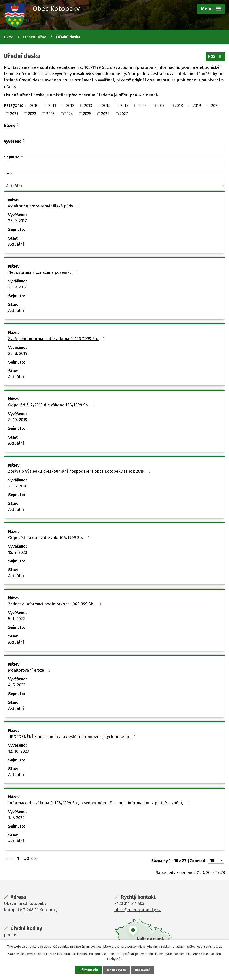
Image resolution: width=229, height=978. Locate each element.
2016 (142, 105)
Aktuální (16, 244)
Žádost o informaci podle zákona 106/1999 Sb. (55, 604)
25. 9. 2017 (17, 220)
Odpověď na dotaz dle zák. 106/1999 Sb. (49, 537)
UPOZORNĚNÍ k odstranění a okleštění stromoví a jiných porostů (72, 736)
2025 (87, 113)
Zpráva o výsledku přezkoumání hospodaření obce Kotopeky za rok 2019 (80, 471)
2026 (105, 113)
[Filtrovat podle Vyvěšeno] (114, 151)
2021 (14, 113)
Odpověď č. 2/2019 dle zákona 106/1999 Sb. (52, 405)
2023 (50, 113)
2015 (124, 105)
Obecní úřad (35, 37)
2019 (197, 105)
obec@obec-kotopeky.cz (137, 909)
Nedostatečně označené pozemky (44, 272)
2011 (52, 105)
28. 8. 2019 (18, 353)
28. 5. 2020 (18, 486)
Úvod (9, 37)
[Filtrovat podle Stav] (114, 186)
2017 (161, 105)
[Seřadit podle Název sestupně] (17, 125)
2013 (88, 105)
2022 (32, 113)
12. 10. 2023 (18, 751)
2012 (70, 105)
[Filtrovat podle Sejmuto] (114, 168)
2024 (68, 113)
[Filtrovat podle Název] (114, 134)
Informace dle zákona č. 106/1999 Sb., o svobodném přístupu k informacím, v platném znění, (99, 802)
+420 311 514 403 (129, 903)
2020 (215, 105)
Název (9, 125)
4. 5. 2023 (16, 685)
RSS (215, 56)
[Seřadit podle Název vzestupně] (17, 124)
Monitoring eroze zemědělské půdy (44, 206)
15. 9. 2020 (17, 552)
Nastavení (142, 970)
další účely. (214, 947)
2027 (124, 113)
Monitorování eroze (30, 670)
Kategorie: (13, 105)
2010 (34, 105)
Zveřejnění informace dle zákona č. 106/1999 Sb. (57, 338)
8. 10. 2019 (17, 419)
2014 (106, 105)
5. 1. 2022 (16, 618)
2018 (179, 105)
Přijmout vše (88, 970)
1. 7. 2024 (16, 817)
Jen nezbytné (116, 970)
